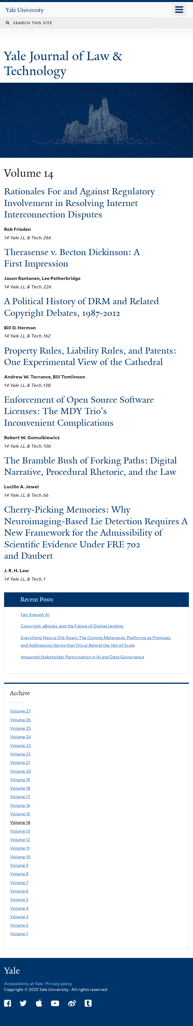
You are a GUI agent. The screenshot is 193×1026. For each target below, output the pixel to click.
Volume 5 (19, 899)
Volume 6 (19, 891)
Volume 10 (20, 856)
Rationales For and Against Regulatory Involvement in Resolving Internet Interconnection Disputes (79, 203)
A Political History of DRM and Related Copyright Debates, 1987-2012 (81, 307)
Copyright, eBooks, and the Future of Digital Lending (72, 626)
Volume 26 (20, 719)
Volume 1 (19, 933)
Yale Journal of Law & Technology (63, 63)
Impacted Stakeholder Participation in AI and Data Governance (82, 657)
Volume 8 (19, 873)
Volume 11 (19, 848)
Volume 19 (20, 779)
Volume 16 (20, 805)
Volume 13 (20, 831)
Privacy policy (59, 983)
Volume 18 (20, 788)
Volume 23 (20, 745)
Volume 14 (20, 822)
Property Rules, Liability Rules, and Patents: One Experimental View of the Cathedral (90, 356)
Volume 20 (20, 771)
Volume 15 (20, 814)
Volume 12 (20, 839)
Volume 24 (20, 736)
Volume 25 (20, 728)
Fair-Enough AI (35, 614)
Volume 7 (19, 882)
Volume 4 (19, 908)
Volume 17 (20, 796)
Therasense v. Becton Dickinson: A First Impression (72, 257)
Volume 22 (20, 754)
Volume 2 (19, 925)
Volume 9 (19, 865)
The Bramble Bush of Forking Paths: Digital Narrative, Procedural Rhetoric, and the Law (90, 466)
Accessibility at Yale (23, 983)
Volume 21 (20, 762)
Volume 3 (19, 916)
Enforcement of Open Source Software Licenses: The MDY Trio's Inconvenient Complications (79, 411)
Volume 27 (20, 711)
